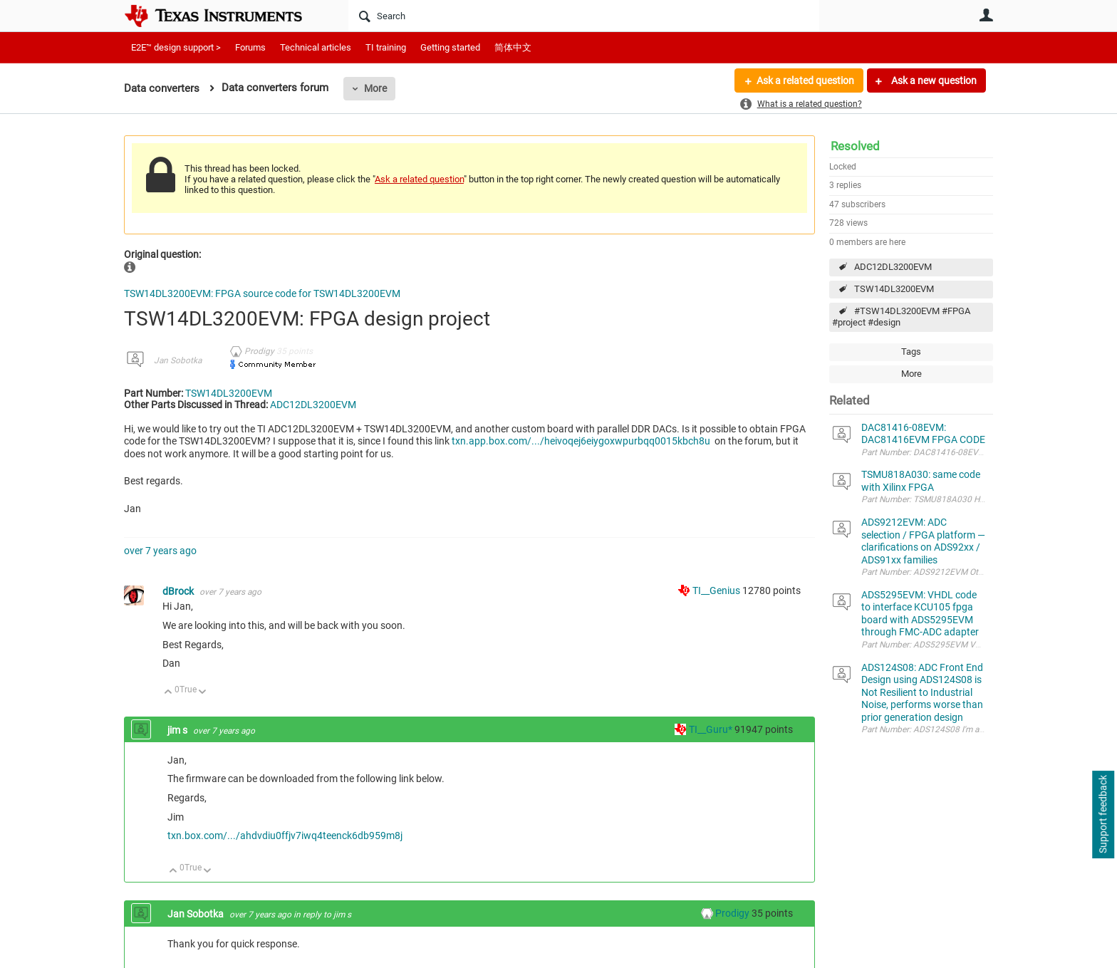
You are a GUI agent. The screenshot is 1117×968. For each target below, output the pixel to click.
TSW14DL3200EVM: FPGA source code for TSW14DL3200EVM (262, 293)
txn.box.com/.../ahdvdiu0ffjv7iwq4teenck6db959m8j (284, 835)
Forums (250, 47)
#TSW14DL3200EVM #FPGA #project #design (901, 317)
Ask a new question (933, 80)
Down (203, 693)
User (986, 15)
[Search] (583, 15)
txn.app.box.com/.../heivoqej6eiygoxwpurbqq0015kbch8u (582, 441)
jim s (178, 730)
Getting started (450, 47)
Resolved (855, 146)
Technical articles (315, 47)
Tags (911, 351)
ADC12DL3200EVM (893, 266)
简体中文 (512, 47)
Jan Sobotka (178, 360)
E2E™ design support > (176, 47)
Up (168, 693)
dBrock (179, 591)
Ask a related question (805, 80)
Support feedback (1102, 815)
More (375, 88)
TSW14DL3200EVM (894, 288)
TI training (385, 47)
